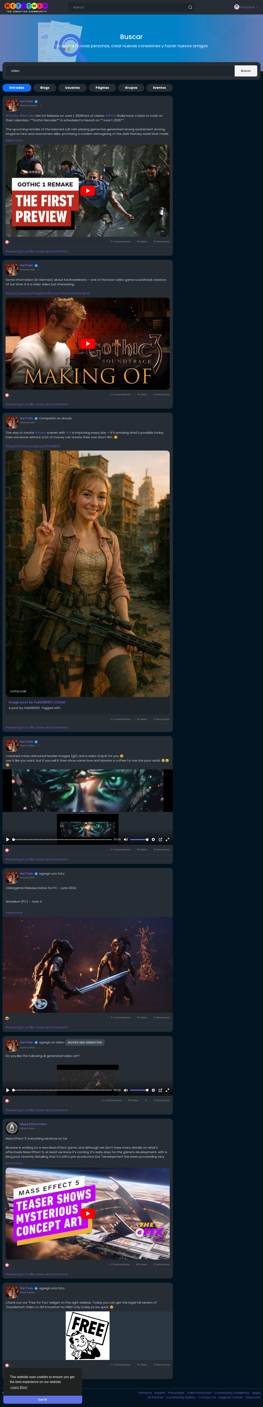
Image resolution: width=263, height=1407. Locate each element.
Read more (14, 140)
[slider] (62, 840)
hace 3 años (27, 1047)
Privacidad (176, 1393)
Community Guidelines (232, 1393)
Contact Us (207, 1397)
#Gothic (12, 115)
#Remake (27, 115)
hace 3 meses (28, 105)
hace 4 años (27, 1292)
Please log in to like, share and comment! (37, 251)
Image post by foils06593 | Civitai (37, 702)
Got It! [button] (42, 1399)
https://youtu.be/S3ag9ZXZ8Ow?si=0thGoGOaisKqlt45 (48, 293)
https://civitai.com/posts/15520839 (33, 446)
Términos (145, 1393)
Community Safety (181, 1397)
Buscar (246, 71)
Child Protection (199, 1393)
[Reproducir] (8, 839)
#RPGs (110, 115)
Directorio (253, 1397)
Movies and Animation (85, 1042)
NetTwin (26, 101)
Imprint (160, 1393)
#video (40, 432)
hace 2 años (27, 745)
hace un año (27, 269)
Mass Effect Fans (33, 1124)
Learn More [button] (18, 1387)
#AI (68, 432)
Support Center (231, 1397)
